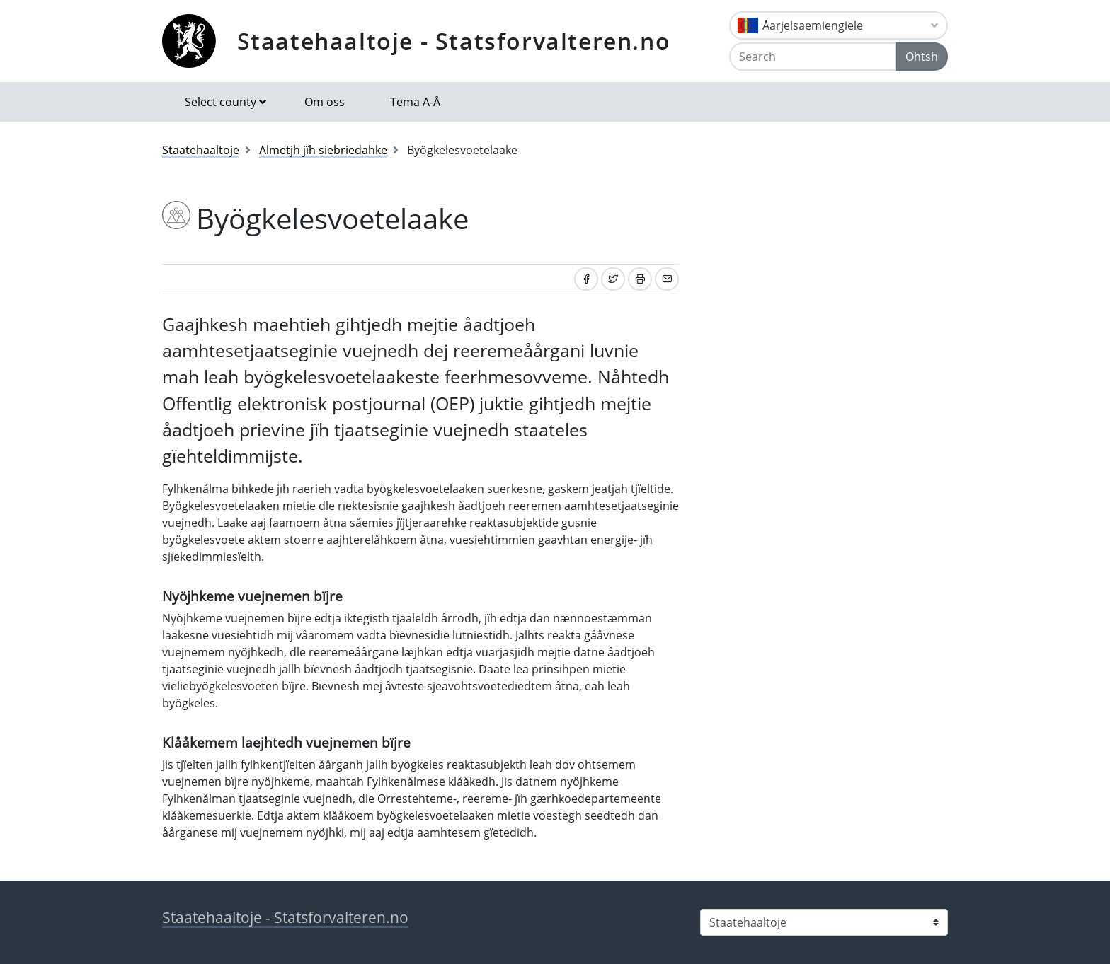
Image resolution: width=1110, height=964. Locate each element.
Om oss (324, 102)
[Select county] (824, 922)
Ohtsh (921, 56)
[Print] (640, 279)
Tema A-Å (415, 102)
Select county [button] (220, 102)
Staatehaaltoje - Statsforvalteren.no (454, 40)
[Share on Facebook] (586, 279)
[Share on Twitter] (613, 279)
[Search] (812, 56)
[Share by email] (667, 279)
